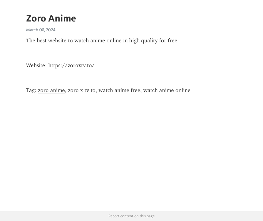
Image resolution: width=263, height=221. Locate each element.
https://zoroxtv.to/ (71, 65)
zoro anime (51, 90)
